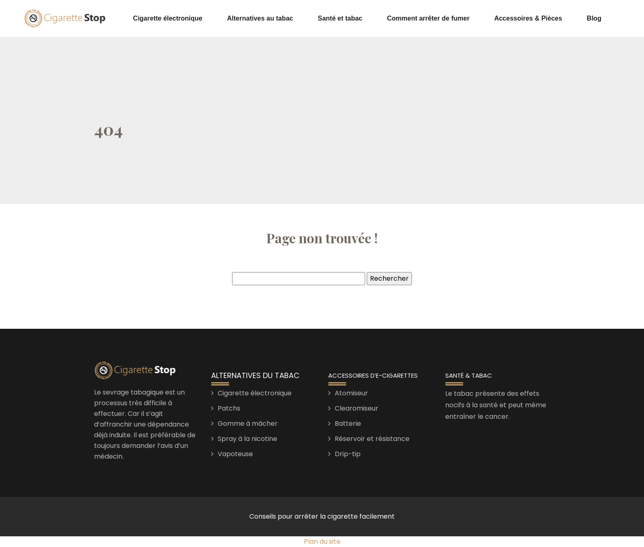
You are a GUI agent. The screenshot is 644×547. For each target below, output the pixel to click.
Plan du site (322, 541)
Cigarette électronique (167, 18)
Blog (594, 18)
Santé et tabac (340, 18)
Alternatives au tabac (260, 18)
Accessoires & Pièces (528, 18)
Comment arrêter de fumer (428, 18)
